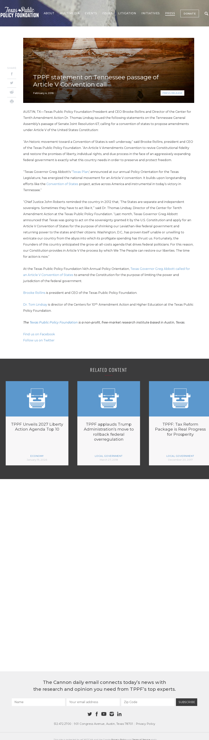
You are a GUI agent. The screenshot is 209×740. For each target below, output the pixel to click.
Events (91, 13)
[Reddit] (11, 92)
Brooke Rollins (34, 293)
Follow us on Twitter (39, 340)
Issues (107, 13)
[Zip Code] (147, 702)
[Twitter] (11, 83)
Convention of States (62, 184)
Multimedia (69, 13)
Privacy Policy (145, 724)
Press (170, 13)
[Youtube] (103, 714)
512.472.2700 (62, 724)
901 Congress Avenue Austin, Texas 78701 (103, 724)
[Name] (38, 702)
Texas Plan (80, 172)
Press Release (172, 93)
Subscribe (187, 702)
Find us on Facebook (39, 334)
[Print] (11, 102)
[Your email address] (93, 702)
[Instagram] (111, 714)
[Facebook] (11, 74)
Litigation (127, 13)
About (49, 13)
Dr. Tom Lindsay (35, 304)
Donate (190, 13)
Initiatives (150, 13)
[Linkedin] (119, 714)
